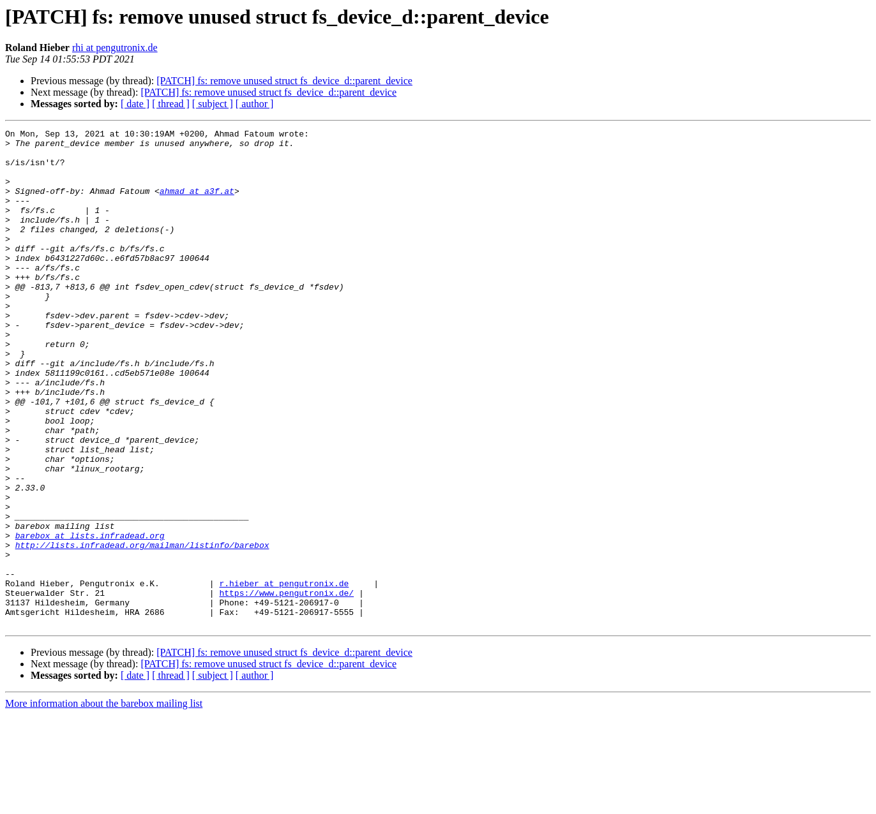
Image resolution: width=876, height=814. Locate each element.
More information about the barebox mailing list (103, 802)
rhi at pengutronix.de (115, 47)
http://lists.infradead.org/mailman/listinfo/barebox (142, 629)
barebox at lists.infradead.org (90, 617)
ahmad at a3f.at (197, 204)
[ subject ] (212, 103)
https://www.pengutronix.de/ (286, 686)
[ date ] (135, 103)
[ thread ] (171, 103)
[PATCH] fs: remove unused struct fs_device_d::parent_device (284, 80)
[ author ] (255, 103)
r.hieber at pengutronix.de (284, 675)
